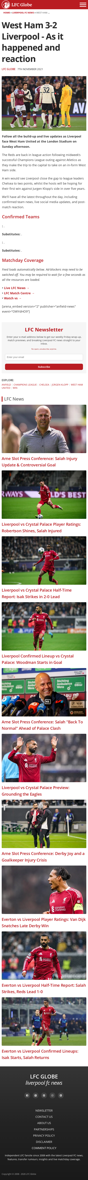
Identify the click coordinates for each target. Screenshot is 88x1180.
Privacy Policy (44, 1135)
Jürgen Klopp (60, 384)
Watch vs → (12, 298)
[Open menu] (83, 5)
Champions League (25, 384)
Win (15, 387)
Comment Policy (44, 1148)
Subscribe (44, 366)
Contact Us (44, 1117)
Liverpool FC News (23, 12)
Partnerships (44, 1129)
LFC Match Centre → (19, 293)
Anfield (6, 384)
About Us (44, 1123)
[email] (44, 357)
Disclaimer (44, 1142)
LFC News (14, 399)
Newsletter (44, 1110)
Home (6, 12)
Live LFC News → (16, 288)
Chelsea (44, 384)
